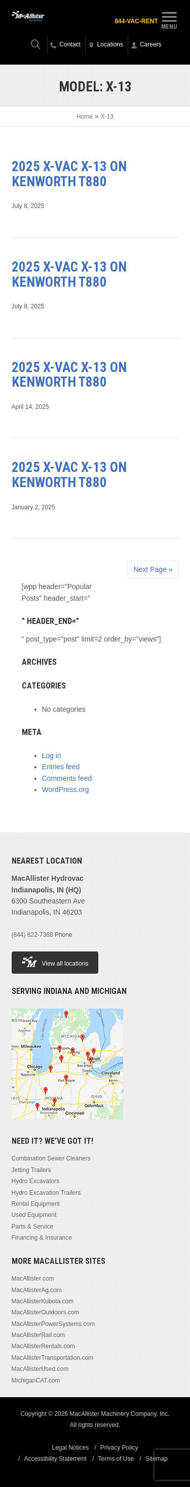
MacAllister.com (33, 1278)
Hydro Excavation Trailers (46, 1192)
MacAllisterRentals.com (43, 1346)
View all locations (55, 962)
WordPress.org (65, 789)
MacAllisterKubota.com (43, 1301)
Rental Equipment (36, 1203)
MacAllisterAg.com (37, 1290)
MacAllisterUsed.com (40, 1368)
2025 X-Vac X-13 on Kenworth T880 (69, 174)
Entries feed (61, 767)
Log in (51, 756)
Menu (169, 19)
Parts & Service (33, 1226)
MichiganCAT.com (36, 1380)
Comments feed (67, 778)
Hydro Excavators (36, 1181)
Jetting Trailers (31, 1170)
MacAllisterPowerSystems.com (53, 1323)
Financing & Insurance (42, 1237)
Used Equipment (34, 1214)
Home (85, 116)
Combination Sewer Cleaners (51, 1158)
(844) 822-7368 (32, 934)
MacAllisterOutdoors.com (46, 1312)
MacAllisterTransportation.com (53, 1357)
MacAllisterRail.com (38, 1335)
